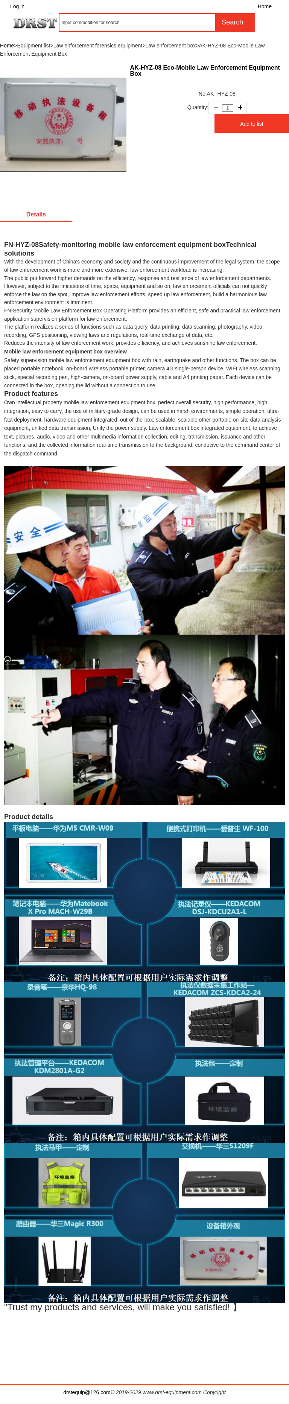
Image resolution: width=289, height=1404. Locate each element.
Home (265, 6)
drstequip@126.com (87, 1392)
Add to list (251, 124)
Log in (17, 6)
